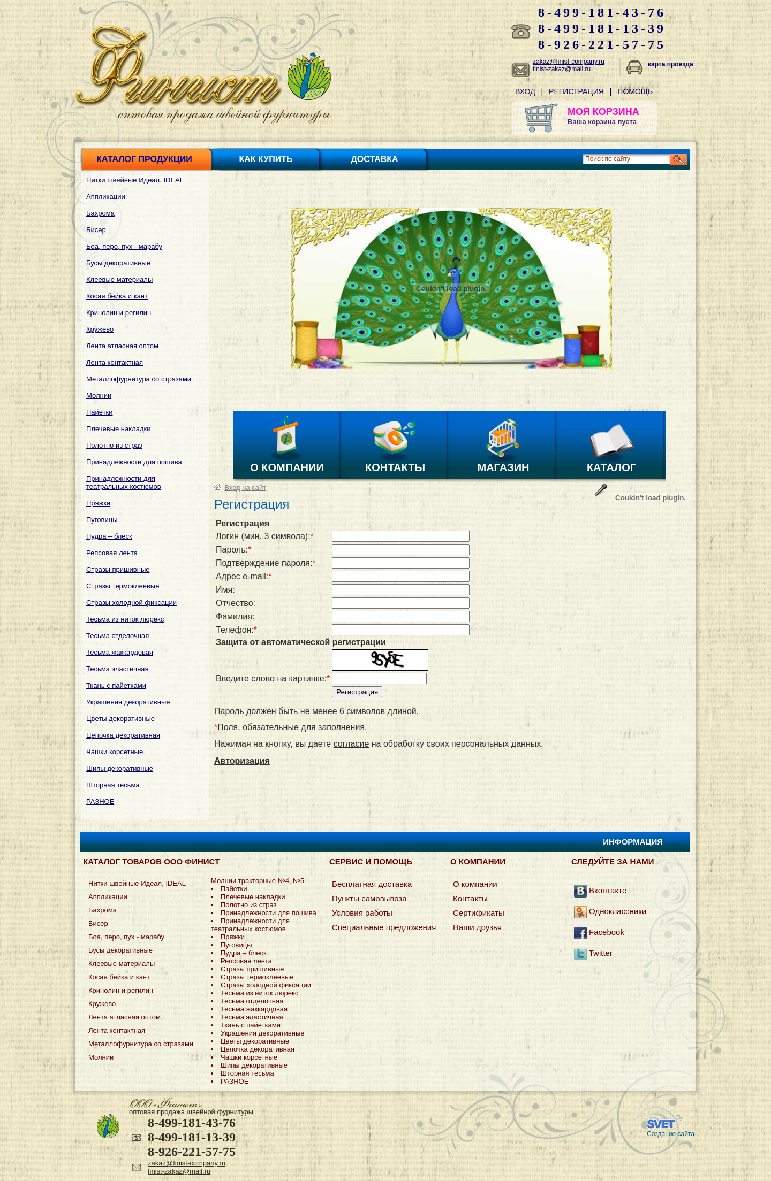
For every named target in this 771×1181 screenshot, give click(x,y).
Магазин (504, 467)
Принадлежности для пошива (134, 462)
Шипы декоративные (119, 768)
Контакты (395, 467)
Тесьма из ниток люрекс (125, 619)
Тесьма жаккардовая (119, 652)
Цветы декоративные (120, 719)
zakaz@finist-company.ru (568, 61)
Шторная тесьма (113, 785)
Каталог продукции (144, 159)
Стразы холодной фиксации (131, 603)
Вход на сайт (245, 488)
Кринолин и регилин (118, 313)
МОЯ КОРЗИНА (603, 111)
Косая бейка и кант (117, 296)
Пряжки (98, 503)
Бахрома (100, 213)
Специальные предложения (384, 927)
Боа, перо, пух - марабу (124, 246)
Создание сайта (670, 1134)
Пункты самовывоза (369, 898)
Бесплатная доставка (372, 883)
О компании (287, 467)
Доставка (374, 159)
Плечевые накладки (118, 429)
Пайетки (99, 412)
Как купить (266, 159)
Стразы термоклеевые (122, 586)
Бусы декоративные (118, 263)
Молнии (98, 396)
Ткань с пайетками (116, 685)
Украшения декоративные (128, 702)
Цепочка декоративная (123, 735)
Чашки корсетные (114, 752)
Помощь (635, 91)
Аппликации (105, 197)
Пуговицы (102, 520)
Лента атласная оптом (122, 346)
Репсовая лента (112, 553)
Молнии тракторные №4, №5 (257, 881)
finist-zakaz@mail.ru (562, 69)
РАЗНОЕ (100, 801)
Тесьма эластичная (117, 669)
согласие (351, 743)
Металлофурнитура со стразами (138, 379)
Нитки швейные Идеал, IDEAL (135, 180)
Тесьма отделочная (117, 636)
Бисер (96, 230)
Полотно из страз (114, 445)
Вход (525, 91)
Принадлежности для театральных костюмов (123, 482)
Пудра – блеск (109, 536)
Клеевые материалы (119, 279)
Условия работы (362, 912)
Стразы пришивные (117, 569)
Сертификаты (478, 912)
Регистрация (576, 91)
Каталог (611, 467)
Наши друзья (477, 927)
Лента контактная (114, 362)
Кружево (100, 329)
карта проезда (670, 64)
